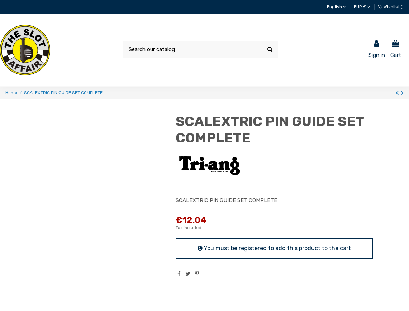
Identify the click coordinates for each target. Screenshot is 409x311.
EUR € (362, 6)
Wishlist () (391, 6)
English (336, 6)
